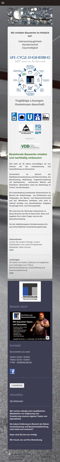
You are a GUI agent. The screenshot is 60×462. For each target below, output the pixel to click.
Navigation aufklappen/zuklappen (30, 3)
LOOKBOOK (16, 385)
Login (48, 454)
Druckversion (16, 454)
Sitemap (27, 454)
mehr (11, 250)
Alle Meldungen (16, 401)
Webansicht (46, 457)
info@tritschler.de (24, 362)
